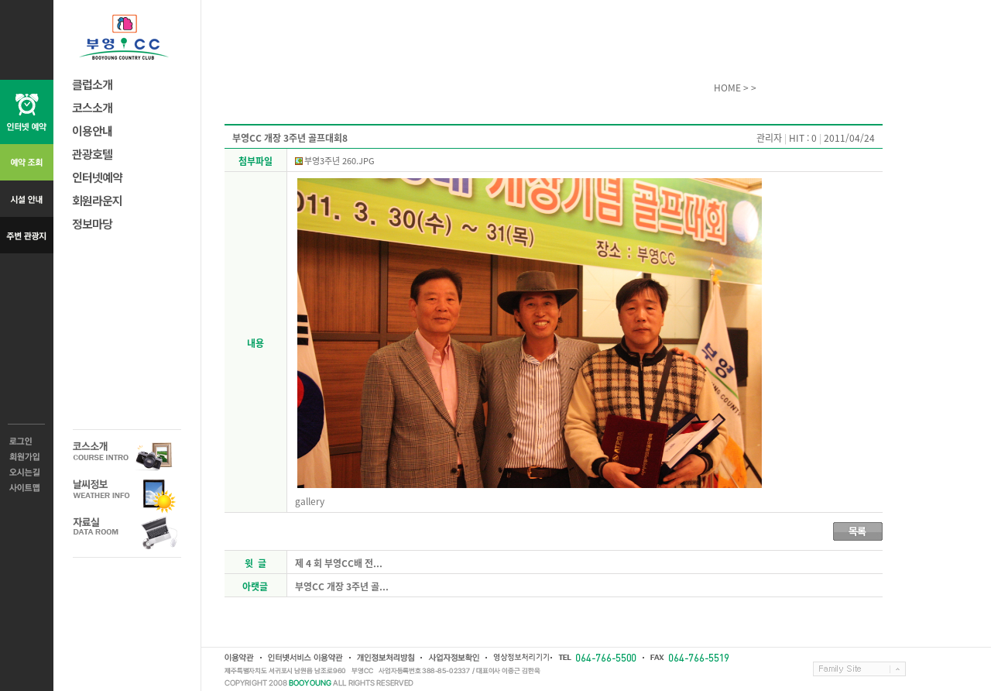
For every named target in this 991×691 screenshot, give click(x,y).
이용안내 (92, 130)
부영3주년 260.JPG (339, 160)
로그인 (26, 441)
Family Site (859, 669)
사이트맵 (26, 488)
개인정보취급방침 (384, 658)
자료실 (127, 533)
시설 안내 (26, 198)
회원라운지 (97, 200)
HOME (727, 88)
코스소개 (92, 107)
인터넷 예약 (26, 112)
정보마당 (92, 223)
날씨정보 (127, 495)
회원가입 (26, 457)
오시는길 (26, 472)
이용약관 (239, 658)
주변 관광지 (26, 235)
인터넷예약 (97, 177)
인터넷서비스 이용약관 (304, 658)
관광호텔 (92, 154)
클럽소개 (92, 84)
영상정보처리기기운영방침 (517, 658)
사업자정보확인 (452, 658)
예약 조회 (26, 162)
